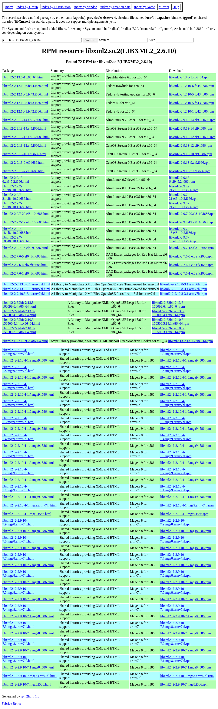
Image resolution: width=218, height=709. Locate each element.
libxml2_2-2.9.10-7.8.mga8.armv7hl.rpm (176, 539)
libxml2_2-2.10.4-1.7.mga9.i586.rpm (185, 394)
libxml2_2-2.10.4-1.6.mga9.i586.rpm (185, 411)
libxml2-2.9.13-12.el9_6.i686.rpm (192, 137)
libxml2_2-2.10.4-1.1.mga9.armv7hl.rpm (176, 488)
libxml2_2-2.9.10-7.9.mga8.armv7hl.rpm (176, 522)
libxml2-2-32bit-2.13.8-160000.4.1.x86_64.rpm (168, 313)
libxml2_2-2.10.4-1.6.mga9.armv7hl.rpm (176, 403)
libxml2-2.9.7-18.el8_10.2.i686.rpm (183, 230)
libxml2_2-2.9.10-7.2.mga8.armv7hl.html (18, 641)
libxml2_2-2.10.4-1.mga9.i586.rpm (184, 514)
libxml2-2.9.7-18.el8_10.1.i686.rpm (183, 239)
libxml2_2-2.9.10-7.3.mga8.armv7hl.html (18, 624)
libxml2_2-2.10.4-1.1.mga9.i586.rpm (185, 497)
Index (9, 7)
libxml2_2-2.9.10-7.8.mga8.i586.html (28, 548)
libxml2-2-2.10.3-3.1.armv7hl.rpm (183, 293)
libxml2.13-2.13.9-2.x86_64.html (25, 341)
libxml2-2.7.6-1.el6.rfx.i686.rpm (191, 273)
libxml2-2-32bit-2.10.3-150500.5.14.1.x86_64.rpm (170, 321)
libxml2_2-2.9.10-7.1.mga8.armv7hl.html (18, 659)
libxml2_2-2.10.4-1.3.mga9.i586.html (28, 462)
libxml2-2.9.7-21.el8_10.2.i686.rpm (183, 196)
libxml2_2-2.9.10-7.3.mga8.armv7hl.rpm (176, 624)
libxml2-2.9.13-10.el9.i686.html (24, 154)
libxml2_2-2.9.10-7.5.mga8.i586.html (28, 599)
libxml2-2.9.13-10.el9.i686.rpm (190, 154)
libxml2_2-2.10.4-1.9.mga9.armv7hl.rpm (176, 352)
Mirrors (164, 7)
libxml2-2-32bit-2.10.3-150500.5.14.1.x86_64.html (21, 321)
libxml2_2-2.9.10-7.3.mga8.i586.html (28, 633)
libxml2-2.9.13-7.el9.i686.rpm (189, 171)
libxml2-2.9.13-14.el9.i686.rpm (190, 128)
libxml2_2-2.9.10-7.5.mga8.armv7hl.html (18, 590)
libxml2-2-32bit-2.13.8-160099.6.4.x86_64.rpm (168, 304)
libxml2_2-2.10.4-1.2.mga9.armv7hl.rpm (176, 471)
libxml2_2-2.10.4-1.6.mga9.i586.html (28, 411)
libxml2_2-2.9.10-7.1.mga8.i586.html (28, 667)
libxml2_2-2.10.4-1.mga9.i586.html (26, 514)
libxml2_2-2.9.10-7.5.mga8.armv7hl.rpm (176, 590)
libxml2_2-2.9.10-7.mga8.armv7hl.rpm (187, 676)
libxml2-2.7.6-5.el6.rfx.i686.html (24, 256)
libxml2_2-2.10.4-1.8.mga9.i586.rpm (185, 377)
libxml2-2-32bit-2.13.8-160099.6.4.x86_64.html (19, 304)
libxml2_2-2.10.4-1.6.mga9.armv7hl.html (18, 403)
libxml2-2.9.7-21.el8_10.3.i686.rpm (183, 188)
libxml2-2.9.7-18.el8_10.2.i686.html (17, 230)
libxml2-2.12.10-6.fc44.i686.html (25, 86)
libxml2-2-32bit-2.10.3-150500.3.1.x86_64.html (19, 330)
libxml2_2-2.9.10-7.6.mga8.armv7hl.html (18, 573)
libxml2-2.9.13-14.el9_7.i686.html (26, 120)
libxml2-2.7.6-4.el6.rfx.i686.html (24, 265)
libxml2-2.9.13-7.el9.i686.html (23, 171)
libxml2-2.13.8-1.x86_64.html (23, 77)
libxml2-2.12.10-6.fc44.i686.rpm (191, 86)
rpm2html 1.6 (30, 696)
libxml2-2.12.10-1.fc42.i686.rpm (191, 111)
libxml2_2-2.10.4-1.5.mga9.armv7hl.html (18, 420)
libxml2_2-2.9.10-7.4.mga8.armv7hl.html (18, 607)
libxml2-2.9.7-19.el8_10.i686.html (26, 222)
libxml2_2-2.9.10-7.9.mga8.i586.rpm (185, 531)
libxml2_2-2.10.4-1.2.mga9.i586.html (28, 480)
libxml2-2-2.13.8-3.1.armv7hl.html (26, 289)
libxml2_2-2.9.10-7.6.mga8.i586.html (28, 582)
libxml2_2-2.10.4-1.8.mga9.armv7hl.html (18, 369)
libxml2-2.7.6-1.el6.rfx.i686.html (24, 273)
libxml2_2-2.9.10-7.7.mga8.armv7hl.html (18, 556)
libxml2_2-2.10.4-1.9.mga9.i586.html (28, 360)
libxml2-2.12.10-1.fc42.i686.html (25, 111)
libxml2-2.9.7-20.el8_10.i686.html (26, 214)
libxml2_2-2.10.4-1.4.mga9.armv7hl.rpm (176, 437)
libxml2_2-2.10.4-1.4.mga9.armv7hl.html (18, 437)
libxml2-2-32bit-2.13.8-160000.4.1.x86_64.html (19, 313)
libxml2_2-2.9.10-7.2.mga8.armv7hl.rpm (176, 641)
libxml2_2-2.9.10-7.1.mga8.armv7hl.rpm (176, 659)
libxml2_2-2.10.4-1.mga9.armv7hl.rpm (187, 505)
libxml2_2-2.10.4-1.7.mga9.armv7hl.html (18, 386)
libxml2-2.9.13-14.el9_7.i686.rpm (192, 120)
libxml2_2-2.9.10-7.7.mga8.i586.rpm (185, 565)
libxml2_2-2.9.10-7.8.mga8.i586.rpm (185, 548)
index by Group (27, 7)
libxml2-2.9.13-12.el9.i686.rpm (190, 145)
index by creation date (115, 7)
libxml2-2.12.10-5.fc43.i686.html (25, 94)
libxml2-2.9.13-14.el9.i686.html (24, 128)
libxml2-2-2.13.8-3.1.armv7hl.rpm (183, 289)
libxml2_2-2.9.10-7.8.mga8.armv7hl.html (18, 539)
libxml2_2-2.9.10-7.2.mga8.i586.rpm (185, 650)
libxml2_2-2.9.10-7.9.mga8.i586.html (28, 531)
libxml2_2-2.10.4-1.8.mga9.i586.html (28, 377)
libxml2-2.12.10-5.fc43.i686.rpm (191, 94)
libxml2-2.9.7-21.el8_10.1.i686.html (17, 205)
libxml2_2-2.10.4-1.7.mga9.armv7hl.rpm (176, 386)
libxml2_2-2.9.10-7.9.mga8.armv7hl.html (18, 522)
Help (176, 7)
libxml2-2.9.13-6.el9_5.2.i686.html (15, 179)
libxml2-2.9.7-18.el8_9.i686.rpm (191, 248)
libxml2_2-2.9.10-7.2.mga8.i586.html (28, 650)
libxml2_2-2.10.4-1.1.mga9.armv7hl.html (18, 488)
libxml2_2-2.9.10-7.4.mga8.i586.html (28, 616)
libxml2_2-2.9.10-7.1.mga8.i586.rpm (185, 667)
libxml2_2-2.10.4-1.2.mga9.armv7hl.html (18, 471)
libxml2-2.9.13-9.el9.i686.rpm (189, 162)
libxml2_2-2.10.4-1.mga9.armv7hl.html (29, 505)
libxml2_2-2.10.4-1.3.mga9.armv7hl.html (18, 454)
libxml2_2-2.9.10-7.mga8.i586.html (26, 684)
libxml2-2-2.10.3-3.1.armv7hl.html (26, 293)
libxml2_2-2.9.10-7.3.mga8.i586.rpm (185, 633)
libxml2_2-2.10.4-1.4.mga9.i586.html (28, 445)
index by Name (144, 7)
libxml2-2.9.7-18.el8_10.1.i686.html (17, 239)
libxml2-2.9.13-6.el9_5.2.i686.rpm (182, 179)
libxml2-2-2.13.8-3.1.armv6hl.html (26, 284)
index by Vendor (85, 7)
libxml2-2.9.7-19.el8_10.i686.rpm (192, 222)
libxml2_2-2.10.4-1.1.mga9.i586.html (28, 497)
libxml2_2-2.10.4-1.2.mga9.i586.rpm (185, 480)
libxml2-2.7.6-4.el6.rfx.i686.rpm (191, 265)
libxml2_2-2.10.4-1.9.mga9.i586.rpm (185, 360)
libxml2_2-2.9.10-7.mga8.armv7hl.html (29, 676)
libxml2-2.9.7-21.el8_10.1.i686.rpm (183, 205)
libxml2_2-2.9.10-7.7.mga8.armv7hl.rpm (176, 556)
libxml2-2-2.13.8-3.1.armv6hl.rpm (183, 284)
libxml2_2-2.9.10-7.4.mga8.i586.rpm (185, 616)
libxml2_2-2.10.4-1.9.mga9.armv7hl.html (18, 352)
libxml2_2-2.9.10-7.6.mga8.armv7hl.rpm (176, 573)
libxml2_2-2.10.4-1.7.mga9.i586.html (28, 394)
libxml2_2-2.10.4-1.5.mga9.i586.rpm (185, 428)
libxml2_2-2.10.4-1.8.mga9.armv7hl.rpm (176, 369)
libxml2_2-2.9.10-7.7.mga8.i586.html (28, 565)
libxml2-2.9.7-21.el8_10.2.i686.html (17, 196)
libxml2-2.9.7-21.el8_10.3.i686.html (17, 188)
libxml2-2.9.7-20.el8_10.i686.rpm (192, 214)
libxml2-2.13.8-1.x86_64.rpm (189, 77)
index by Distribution (56, 7)
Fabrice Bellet (11, 703)
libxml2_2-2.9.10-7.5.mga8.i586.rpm (185, 599)
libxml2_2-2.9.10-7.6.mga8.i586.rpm (185, 582)
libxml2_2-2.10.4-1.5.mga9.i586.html (28, 428)
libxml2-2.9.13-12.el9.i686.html (24, 145)
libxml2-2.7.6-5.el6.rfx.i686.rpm (191, 256)
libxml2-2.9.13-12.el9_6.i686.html (26, 137)
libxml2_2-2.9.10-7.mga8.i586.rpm (184, 684)
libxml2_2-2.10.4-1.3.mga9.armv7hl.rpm (176, 454)
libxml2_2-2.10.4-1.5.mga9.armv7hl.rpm (176, 420)
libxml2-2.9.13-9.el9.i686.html (23, 162)
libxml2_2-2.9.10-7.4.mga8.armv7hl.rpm (176, 607)
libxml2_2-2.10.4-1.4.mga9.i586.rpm (185, 445)
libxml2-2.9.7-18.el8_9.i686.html (25, 248)
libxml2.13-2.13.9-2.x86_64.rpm (190, 341)
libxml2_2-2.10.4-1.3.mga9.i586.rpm (185, 462)
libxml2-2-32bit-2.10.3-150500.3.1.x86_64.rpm (168, 330)
